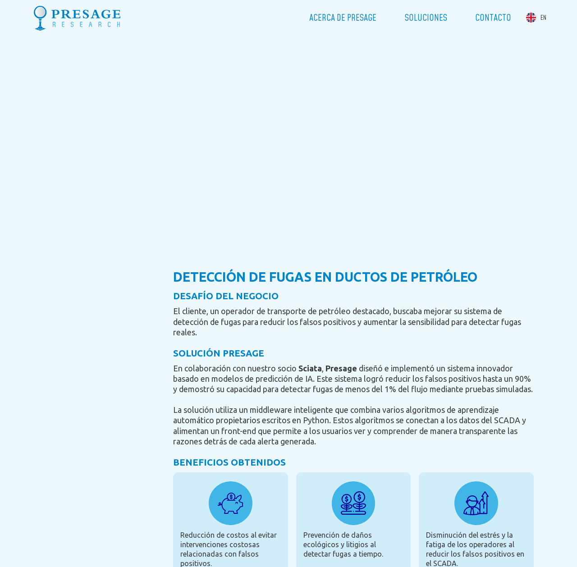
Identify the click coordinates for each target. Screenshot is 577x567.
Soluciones (426, 18)
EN (543, 18)
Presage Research (77, 18)
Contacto (493, 18)
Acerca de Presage (342, 18)
